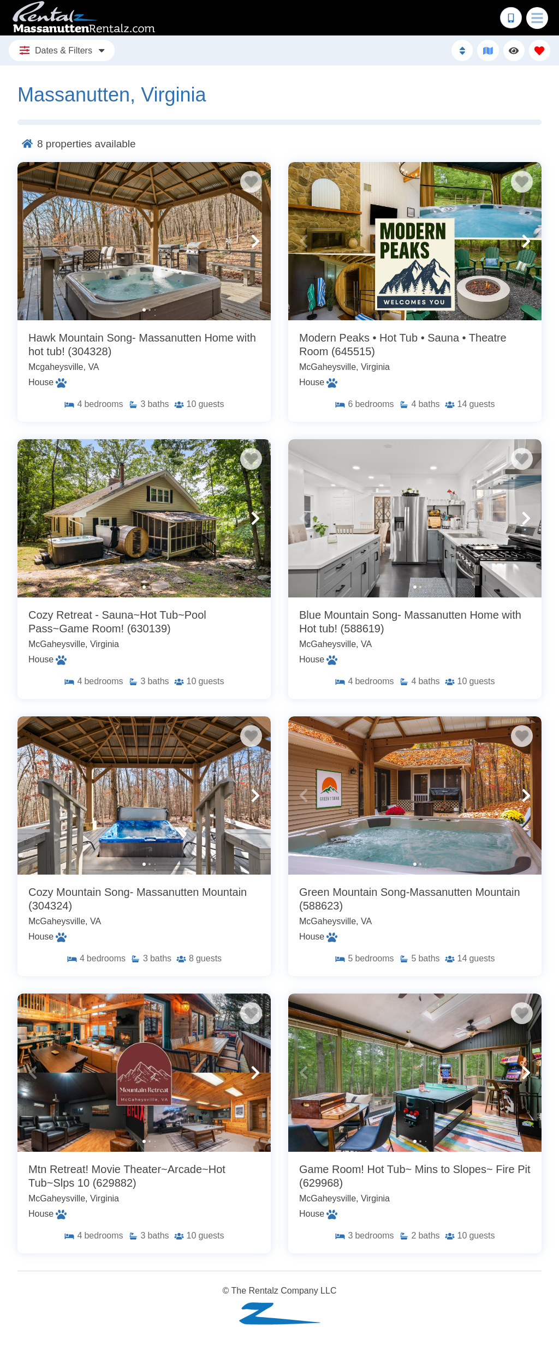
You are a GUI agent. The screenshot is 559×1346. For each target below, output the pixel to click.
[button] (33, 241)
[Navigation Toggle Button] (537, 18)
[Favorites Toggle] (539, 50)
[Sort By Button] (462, 50)
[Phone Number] (511, 18)
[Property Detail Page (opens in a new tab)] (144, 241)
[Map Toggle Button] (487, 50)
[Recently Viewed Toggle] (514, 50)
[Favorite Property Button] (251, 182)
